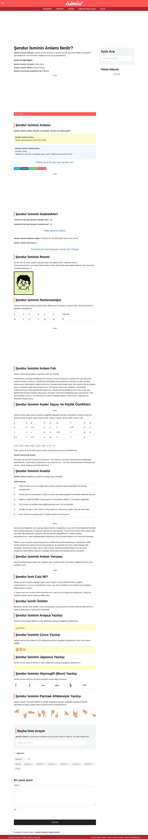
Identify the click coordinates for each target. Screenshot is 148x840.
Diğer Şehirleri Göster (55, 231)
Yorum (17, 785)
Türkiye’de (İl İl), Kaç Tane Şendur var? (55, 162)
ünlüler (17, 769)
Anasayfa (17, 832)
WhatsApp (33, 168)
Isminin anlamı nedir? (74, 3)
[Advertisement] (74, 28)
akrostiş (18, 764)
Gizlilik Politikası (27, 837)
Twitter (17, 168)
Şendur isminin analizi (41, 764)
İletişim (18, 837)
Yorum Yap (41, 168)
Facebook (24, 168)
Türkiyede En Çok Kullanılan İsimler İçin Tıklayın (55, 249)
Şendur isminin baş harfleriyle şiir (66, 764)
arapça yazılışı (29, 764)
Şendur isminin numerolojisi (90, 764)
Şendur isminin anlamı (54, 764)
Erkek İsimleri (20, 759)
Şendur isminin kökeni (78, 764)
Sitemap (37, 837)
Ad (15, 809)
